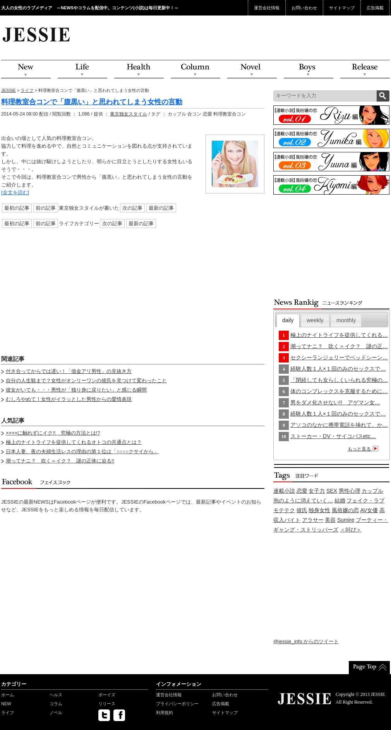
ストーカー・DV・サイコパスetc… (333, 436)
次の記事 (132, 208)
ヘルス (56, 694)
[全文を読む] (15, 192)
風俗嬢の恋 (345, 510)
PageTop (369, 667)
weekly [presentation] (315, 320)
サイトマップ (342, 7)
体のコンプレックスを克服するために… (339, 391)
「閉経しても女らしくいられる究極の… (339, 380)
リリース (106, 703)
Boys (308, 69)
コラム (56, 703)
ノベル (56, 712)
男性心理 (349, 491)
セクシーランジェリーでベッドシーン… (339, 357)
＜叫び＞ (351, 529)
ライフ (27, 90)
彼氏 (302, 510)
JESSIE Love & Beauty (37, 34)
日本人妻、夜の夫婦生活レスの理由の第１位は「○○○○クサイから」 (82, 451)
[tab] (288, 320)
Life (82, 69)
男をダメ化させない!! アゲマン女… (335, 402)
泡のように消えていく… (303, 500)
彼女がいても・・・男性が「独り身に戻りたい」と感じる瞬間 (76, 390)
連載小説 (284, 491)
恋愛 (302, 491)
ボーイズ (106, 694)
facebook (119, 715)
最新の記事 (161, 208)
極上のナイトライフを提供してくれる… (339, 335)
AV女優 (369, 510)
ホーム (7, 694)
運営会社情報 (267, 7)
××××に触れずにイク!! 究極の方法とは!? (53, 433)
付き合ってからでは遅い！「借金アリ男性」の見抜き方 (69, 371)
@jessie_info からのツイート (306, 641)
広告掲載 (375, 7)
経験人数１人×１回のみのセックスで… (338, 369)
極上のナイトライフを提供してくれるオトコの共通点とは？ (74, 442)
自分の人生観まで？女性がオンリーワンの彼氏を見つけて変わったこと (86, 380)
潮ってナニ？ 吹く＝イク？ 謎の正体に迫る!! (60, 461)
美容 (330, 520)
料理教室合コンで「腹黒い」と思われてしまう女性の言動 (91, 102)
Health (139, 69)
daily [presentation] (287, 320)
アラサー (313, 520)
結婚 (339, 500)
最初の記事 (16, 208)
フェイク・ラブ (365, 500)
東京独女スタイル (128, 114)
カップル (372, 491)
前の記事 (46, 208)
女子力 (317, 491)
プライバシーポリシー (177, 703)
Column (195, 69)
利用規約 (164, 712)
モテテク (284, 510)
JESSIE (8, 90)
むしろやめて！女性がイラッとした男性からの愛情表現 (69, 399)
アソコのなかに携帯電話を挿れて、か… (339, 425)
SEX (331, 491)
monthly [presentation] (346, 320)
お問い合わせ (304, 7)
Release (365, 69)
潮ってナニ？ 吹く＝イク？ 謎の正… (339, 346)
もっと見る (364, 449)
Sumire (345, 520)
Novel (252, 69)
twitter (104, 715)
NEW (26, 69)
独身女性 (319, 510)
